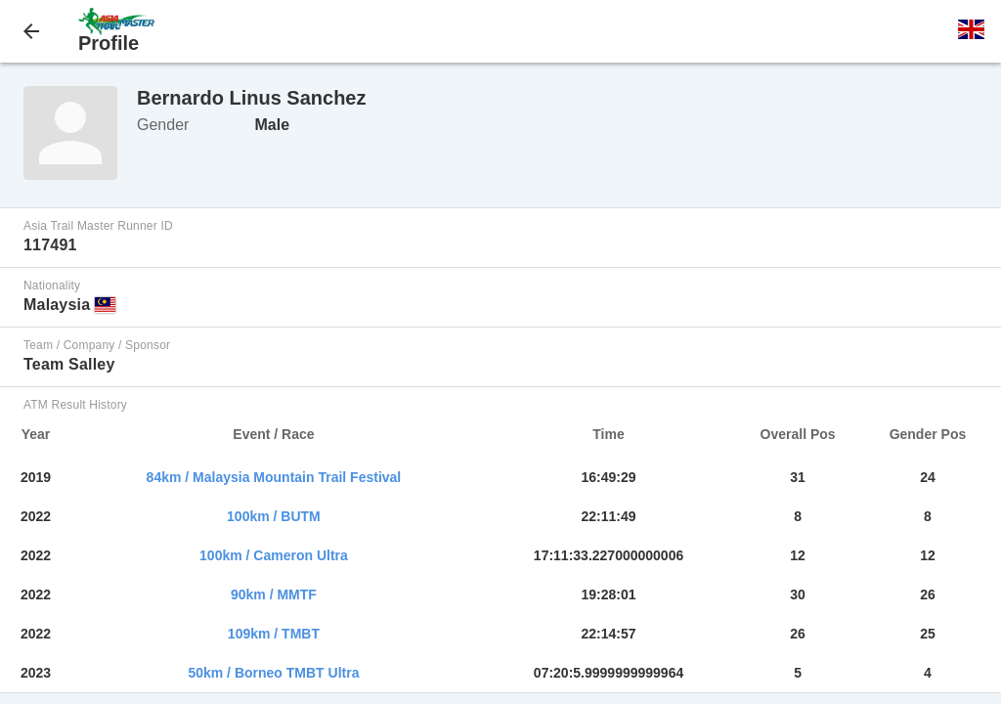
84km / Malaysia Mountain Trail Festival (274, 477)
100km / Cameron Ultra (273, 555)
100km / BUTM (274, 516)
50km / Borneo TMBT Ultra (273, 673)
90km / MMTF (274, 594)
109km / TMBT (274, 633)
